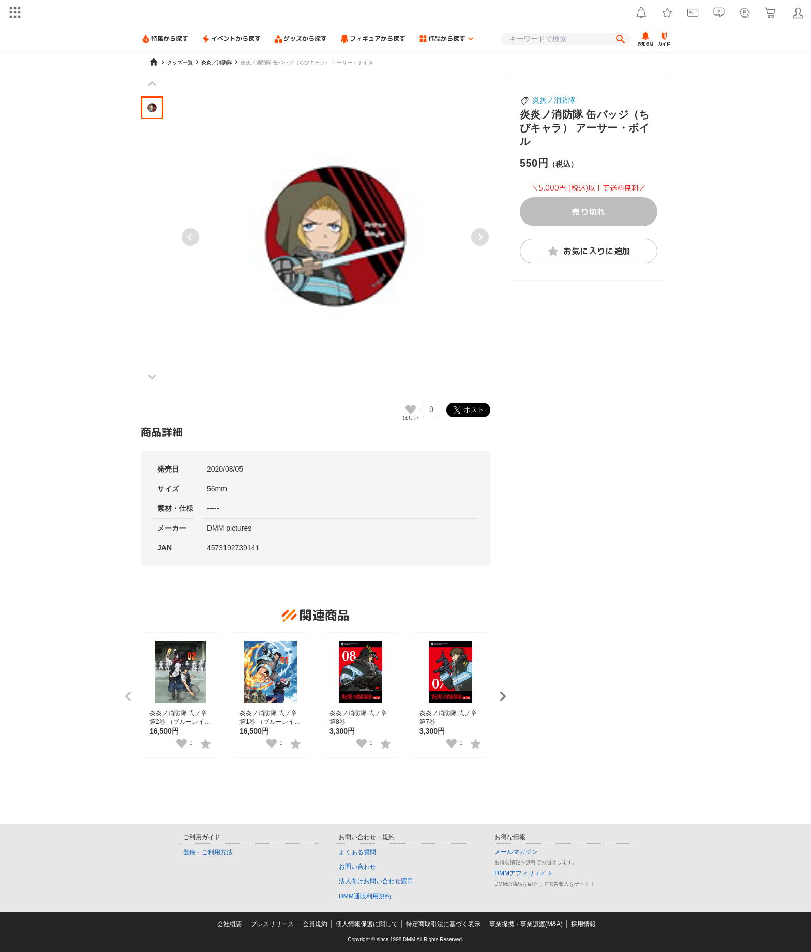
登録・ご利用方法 (208, 852)
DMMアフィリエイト (523, 873)
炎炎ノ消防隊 (554, 100)
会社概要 (229, 924)
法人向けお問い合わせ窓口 (376, 881)
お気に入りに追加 (589, 251)
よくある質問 (357, 852)
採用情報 (583, 924)
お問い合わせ (357, 866)
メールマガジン (516, 851)
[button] (152, 107)
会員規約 (315, 924)
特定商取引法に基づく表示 (443, 924)
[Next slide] (480, 237)
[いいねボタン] (410, 409)
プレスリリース (272, 924)
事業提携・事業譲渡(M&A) (526, 924)
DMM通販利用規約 (365, 896)
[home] (153, 62)
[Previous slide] (190, 237)
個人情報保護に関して (367, 924)
